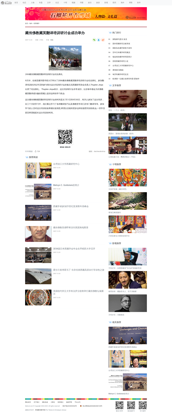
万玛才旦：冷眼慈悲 (116, 315)
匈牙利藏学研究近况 (120, 74)
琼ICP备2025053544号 (70, 406)
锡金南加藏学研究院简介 (122, 57)
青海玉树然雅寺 (114, 212)
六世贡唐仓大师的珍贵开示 (119, 236)
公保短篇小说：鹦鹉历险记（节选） (122, 157)
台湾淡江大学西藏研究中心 (66, 164)
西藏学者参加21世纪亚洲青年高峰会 (71, 206)
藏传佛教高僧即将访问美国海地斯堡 (70, 227)
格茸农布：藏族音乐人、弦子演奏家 (122, 291)
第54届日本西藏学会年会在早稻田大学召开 (74, 248)
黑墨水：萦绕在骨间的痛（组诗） (121, 134)
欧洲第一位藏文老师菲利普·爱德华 (126, 79)
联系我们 (60, 402)
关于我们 (36, 402)
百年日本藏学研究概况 (121, 52)
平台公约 (77, 402)
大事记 (53, 402)
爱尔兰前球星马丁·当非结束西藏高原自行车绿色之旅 (78, 270)
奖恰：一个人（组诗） (117, 110)
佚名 (51, 40)
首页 (26, 23)
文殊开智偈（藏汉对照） (118, 189)
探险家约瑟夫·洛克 (120, 39)
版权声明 (69, 402)
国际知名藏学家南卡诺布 (122, 48)
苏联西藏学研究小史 (120, 61)
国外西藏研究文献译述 (121, 44)
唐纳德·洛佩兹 (118, 70)
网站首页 (28, 402)
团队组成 (45, 402)
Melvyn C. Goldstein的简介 (66, 185)
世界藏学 (36, 23)
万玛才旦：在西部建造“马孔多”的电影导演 (124, 268)
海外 (30, 23)
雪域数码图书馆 (40, 410)
